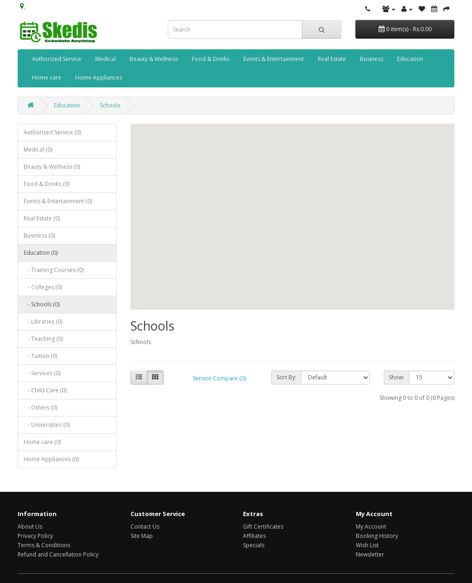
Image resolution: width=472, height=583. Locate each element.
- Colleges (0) (43, 287)
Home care (46, 77)
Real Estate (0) (42, 218)
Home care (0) (42, 442)
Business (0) (39, 235)
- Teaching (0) (43, 339)
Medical (105, 59)
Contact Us (145, 526)
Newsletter (370, 554)
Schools (110, 105)
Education (410, 59)
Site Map (142, 536)
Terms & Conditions (44, 545)
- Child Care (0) (45, 390)
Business (371, 59)
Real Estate (332, 59)
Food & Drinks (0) (46, 184)
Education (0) (41, 253)
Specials (253, 545)
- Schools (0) (41, 304)
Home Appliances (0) (51, 459)
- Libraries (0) (43, 321)
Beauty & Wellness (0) (52, 167)
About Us (30, 526)
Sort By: (286, 377)
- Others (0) (40, 407)
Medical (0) (38, 149)
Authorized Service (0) (52, 132)
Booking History (377, 536)
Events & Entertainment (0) (58, 201)
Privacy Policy (35, 536)
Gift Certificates (263, 526)
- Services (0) (42, 373)
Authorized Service (56, 59)
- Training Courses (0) (54, 270)
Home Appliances (98, 77)
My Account (371, 526)
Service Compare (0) (219, 378)
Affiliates (254, 536)
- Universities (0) (47, 425)
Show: (396, 377)
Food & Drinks (210, 59)
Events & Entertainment (273, 59)
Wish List (367, 545)
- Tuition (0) (40, 356)
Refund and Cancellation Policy (58, 554)
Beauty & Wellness (154, 59)
